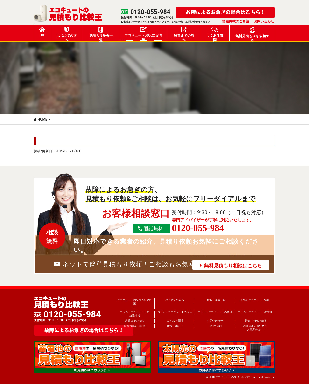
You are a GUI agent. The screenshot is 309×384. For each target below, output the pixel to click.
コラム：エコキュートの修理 (215, 312)
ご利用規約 (215, 325)
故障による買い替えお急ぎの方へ (255, 327)
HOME (42, 119)
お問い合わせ (264, 21)
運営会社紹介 (175, 325)
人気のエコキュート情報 (255, 300)
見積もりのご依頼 (255, 320)
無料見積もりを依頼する (252, 34)
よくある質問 (214, 34)
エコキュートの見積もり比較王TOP (134, 303)
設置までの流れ (184, 34)
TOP (42, 32)
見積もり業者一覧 (101, 34)
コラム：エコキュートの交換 (255, 312)
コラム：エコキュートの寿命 (174, 312)
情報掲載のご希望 (235, 21)
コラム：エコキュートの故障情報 (134, 314)
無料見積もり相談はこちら (233, 265)
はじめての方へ (66, 34)
